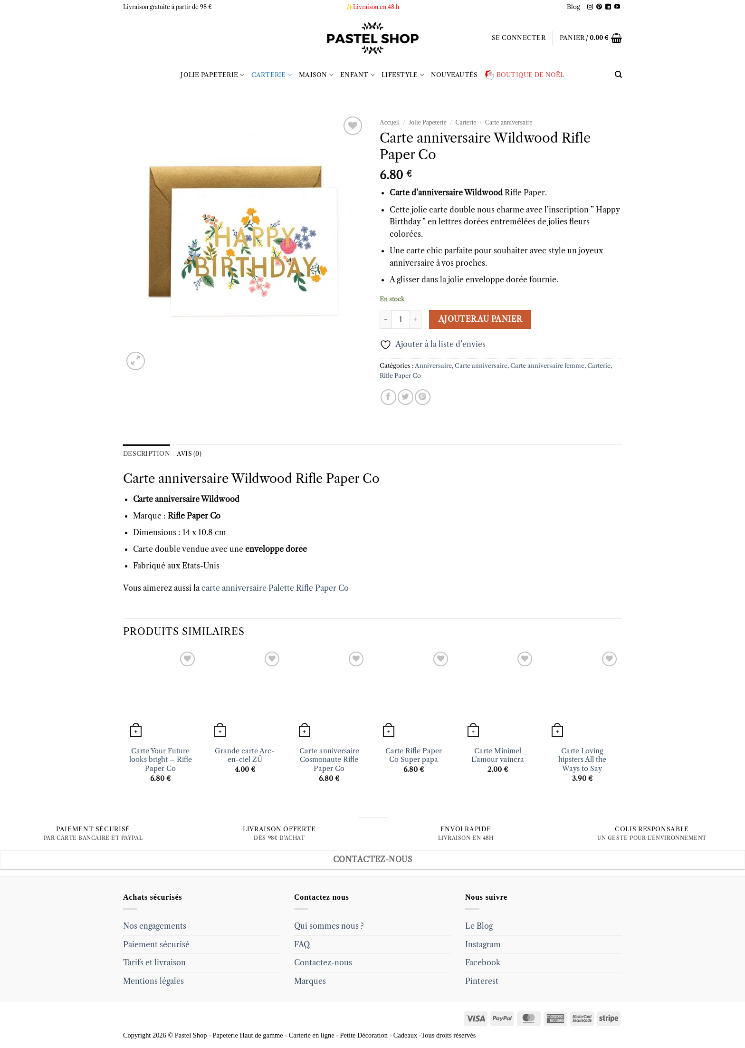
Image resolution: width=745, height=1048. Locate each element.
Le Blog (479, 926)
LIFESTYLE (403, 74)
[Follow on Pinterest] (599, 7)
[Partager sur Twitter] (405, 397)
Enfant (357, 74)
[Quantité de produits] (400, 319)
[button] (518, 38)
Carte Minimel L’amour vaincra (497, 755)
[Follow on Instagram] (590, 7)
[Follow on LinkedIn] (608, 7)
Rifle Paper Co (400, 375)
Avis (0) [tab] (189, 453)
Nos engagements (154, 926)
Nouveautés (454, 74)
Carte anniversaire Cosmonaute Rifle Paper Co (329, 760)
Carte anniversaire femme (547, 365)
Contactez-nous (323, 962)
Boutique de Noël (524, 75)
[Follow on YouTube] (617, 7)
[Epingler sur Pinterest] (422, 397)
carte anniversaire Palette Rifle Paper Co (274, 588)
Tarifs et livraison (154, 962)
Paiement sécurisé (156, 944)
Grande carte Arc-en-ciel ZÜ (245, 755)
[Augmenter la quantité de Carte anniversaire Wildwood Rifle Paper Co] (415, 319)
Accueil (390, 122)
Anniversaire (433, 365)
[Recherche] (618, 75)
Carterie (272, 74)
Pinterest (481, 981)
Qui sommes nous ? (329, 926)
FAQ (302, 944)
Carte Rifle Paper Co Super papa (413, 755)
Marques (310, 981)
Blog (573, 6)
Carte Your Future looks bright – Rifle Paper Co (160, 760)
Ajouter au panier (480, 319)
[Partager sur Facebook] (388, 397)
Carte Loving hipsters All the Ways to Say (582, 760)
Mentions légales (153, 981)
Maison (316, 74)
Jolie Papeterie (212, 74)
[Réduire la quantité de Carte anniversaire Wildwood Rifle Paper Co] (385, 319)
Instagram (483, 944)
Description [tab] (146, 453)
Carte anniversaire (508, 122)
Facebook (482, 962)
